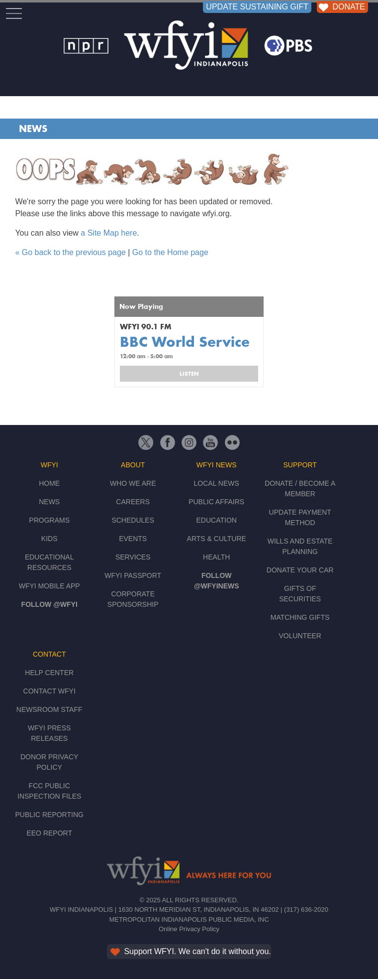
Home (49, 483)
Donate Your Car (300, 570)
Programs (49, 520)
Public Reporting (49, 815)
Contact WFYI (49, 691)
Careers (133, 502)
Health (216, 557)
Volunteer (300, 636)
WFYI (49, 465)
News (33, 129)
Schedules (132, 520)
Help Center (49, 673)
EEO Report (49, 833)
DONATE (341, 6)
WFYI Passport (132, 575)
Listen (189, 373)
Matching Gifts (300, 617)
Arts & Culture (216, 539)
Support (299, 465)
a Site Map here (109, 233)
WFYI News (216, 465)
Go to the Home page (170, 252)
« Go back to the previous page (70, 252)
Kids (49, 539)
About (133, 465)
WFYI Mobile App (49, 586)
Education (216, 520)
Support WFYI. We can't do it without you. (189, 951)
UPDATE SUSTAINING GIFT (257, 6)
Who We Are (133, 483)
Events (133, 539)
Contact (49, 654)
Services (133, 557)
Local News (216, 483)
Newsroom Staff (49, 709)
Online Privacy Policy (189, 929)
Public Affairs (216, 502)
